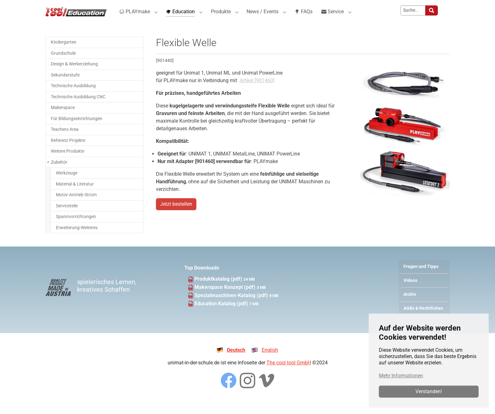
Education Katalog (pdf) (221, 315)
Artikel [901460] (257, 92)
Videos (410, 292)
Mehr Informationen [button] (401, 376)
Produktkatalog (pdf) (218, 290)
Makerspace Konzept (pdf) (225, 298)
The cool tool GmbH (288, 374)
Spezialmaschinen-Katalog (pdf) (231, 307)
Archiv (409, 305)
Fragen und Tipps (420, 278)
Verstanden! (428, 391)
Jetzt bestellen (176, 215)
